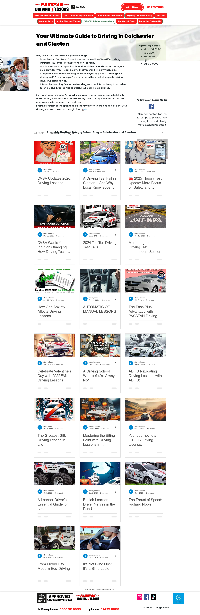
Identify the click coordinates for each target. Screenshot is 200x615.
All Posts (39, 133)
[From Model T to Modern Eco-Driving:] (54, 538)
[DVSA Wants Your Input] (54, 216)
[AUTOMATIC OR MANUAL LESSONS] (100, 280)
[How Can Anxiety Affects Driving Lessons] (54, 280)
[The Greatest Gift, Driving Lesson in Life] (54, 409)
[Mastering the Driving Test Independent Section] (145, 216)
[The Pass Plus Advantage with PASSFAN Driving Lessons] (145, 280)
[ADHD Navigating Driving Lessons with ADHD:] (145, 345)
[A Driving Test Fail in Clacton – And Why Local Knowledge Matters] (100, 152)
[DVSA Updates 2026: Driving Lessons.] (54, 152)
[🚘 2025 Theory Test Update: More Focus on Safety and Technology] (145, 152)
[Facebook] (151, 106)
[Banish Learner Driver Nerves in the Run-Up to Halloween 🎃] (100, 473)
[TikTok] (153, 597)
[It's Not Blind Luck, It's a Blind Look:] (100, 538)
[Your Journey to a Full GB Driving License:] (145, 409)
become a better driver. (68, 102)
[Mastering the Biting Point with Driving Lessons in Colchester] (100, 409)
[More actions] (71, 170)
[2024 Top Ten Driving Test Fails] (100, 216)
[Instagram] (139, 597)
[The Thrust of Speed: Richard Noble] (145, 473)
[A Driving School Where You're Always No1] (100, 345)
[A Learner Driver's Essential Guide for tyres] (54, 473)
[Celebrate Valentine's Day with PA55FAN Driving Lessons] (54, 345)
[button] (162, 133)
